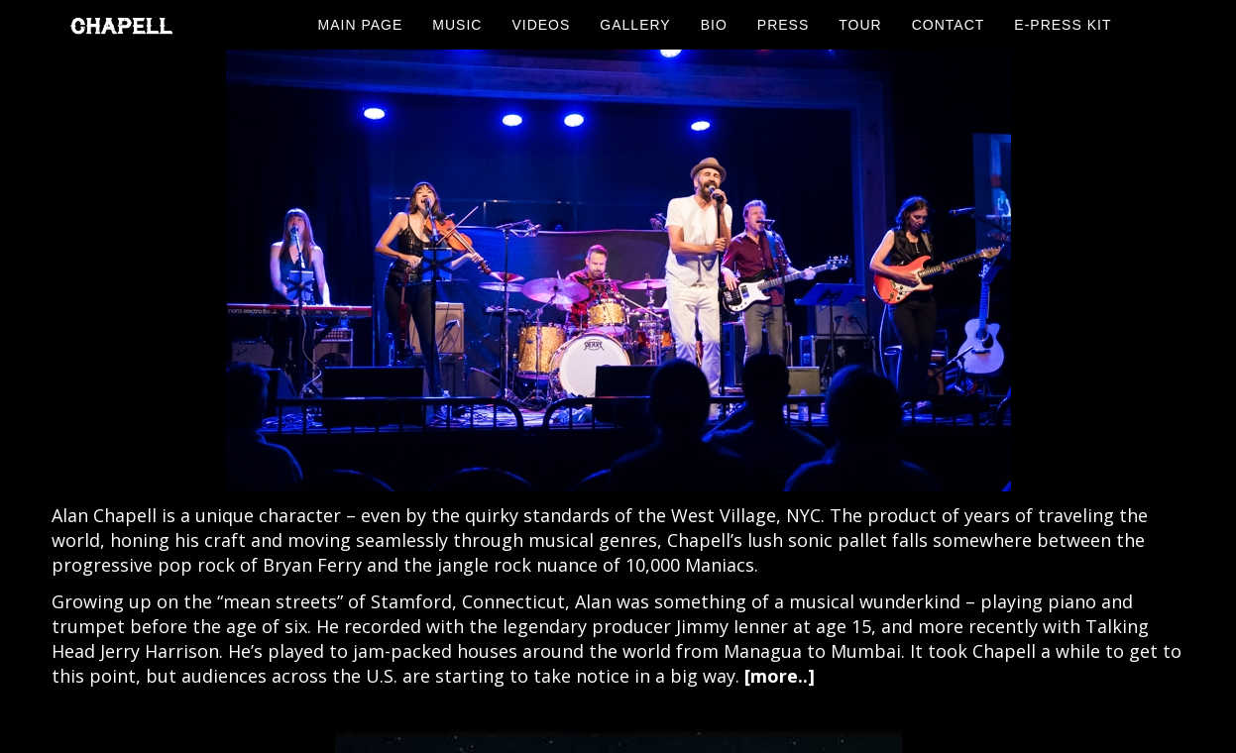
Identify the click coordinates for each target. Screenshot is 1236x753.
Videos (540, 25)
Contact (948, 25)
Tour (860, 25)
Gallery (635, 25)
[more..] (779, 676)
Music (457, 25)
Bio (714, 25)
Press (783, 25)
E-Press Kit (1062, 25)
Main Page (360, 25)
